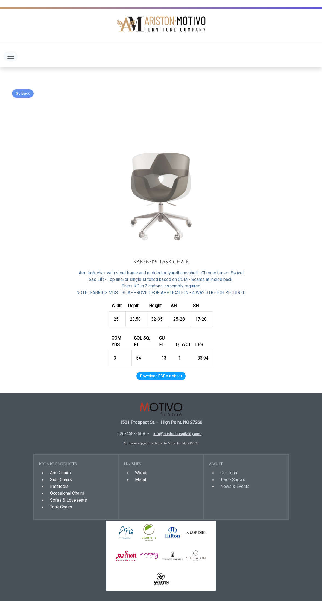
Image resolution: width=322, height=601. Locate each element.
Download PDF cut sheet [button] (161, 376)
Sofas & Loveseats (68, 500)
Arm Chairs (60, 472)
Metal (140, 479)
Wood (140, 472)
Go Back (23, 93)
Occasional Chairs (67, 493)
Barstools (59, 486)
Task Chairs (61, 507)
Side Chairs (61, 479)
